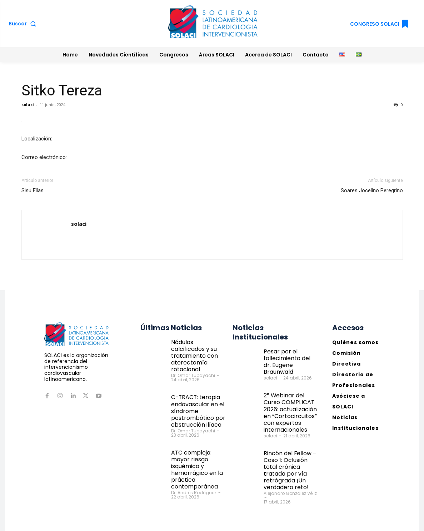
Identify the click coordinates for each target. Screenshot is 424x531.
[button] (24, 23)
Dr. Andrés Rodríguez (193, 468)
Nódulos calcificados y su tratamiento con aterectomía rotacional (197, 350)
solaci (27, 104)
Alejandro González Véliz (290, 468)
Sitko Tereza (61, 90)
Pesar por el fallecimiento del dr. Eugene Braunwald (288, 357)
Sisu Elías (32, 190)
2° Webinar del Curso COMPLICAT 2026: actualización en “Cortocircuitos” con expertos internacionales (290, 401)
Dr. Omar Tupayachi (193, 366)
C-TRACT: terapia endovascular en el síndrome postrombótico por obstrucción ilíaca (195, 399)
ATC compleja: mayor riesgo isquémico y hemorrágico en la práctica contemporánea (198, 449)
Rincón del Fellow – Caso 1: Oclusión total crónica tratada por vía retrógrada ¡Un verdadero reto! (290, 450)
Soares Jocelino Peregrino (372, 190)
